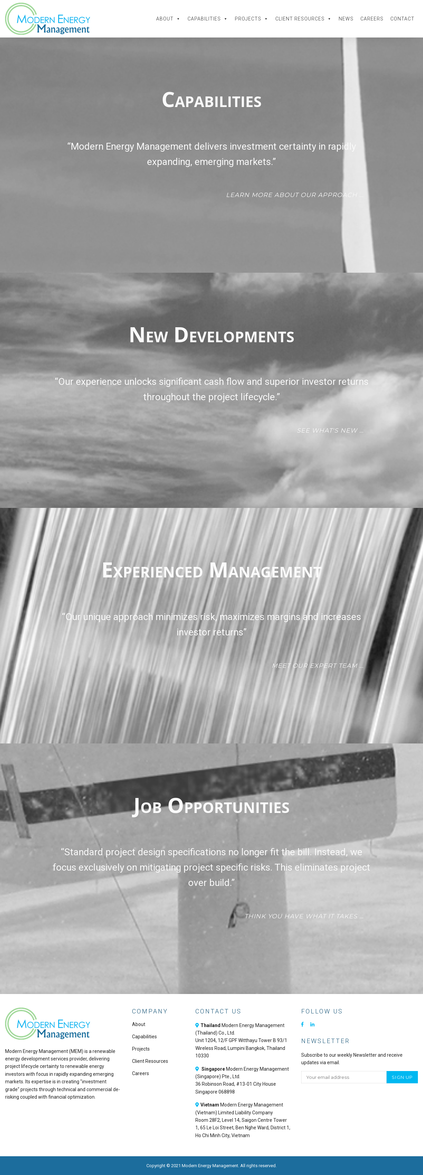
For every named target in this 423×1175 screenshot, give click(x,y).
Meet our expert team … (318, 665)
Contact (402, 18)
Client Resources (303, 18)
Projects (252, 18)
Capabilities (208, 18)
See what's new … (330, 430)
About (168, 18)
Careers (372, 18)
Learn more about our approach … (295, 195)
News (346, 18)
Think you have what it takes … (304, 916)
